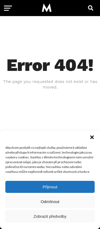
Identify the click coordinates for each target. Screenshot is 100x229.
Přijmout (50, 187)
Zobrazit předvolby (50, 216)
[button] (92, 137)
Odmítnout (50, 201)
